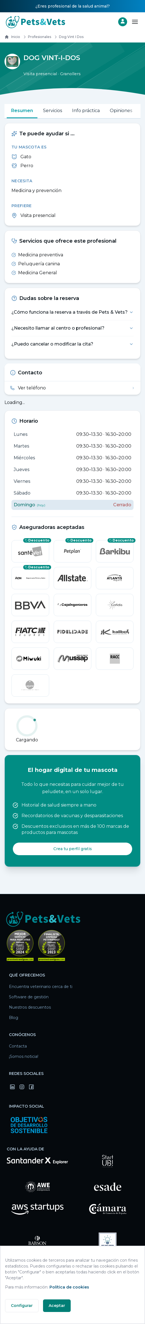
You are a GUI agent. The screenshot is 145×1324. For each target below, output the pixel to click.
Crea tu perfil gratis (72, 848)
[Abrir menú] (135, 21)
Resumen (22, 110)
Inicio (12, 37)
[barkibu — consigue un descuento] (115, 551)
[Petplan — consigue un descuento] (72, 551)
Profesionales (36, 37)
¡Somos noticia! (23, 1056)
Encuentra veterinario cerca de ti (40, 986)
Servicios (52, 110)
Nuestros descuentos (30, 1007)
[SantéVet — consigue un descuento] (30, 551)
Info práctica (86, 110)
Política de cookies (69, 1287)
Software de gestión (29, 996)
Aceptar (57, 1305)
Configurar (22, 1305)
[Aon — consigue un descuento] (30, 578)
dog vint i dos (68, 37)
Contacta (18, 1046)
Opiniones (121, 110)
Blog (13, 1017)
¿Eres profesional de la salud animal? (72, 6)
